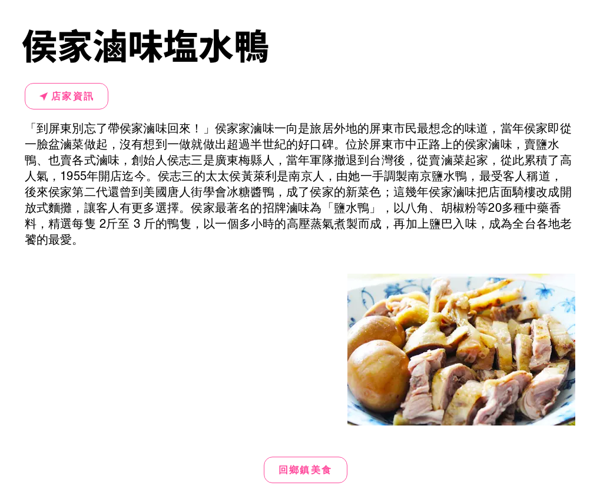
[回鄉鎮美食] (305, 470)
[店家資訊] (66, 96)
